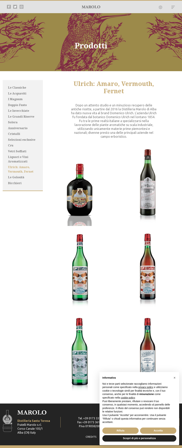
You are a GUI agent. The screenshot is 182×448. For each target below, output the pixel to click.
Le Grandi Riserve (21, 116)
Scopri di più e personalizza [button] (139, 438)
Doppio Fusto (18, 105)
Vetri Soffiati (17, 150)
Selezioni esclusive (22, 139)
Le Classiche (17, 87)
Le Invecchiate (19, 110)
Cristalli (14, 133)
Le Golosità (16, 176)
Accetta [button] (158, 430)
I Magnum (15, 99)
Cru (11, 144)
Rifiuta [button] (120, 430)
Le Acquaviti (17, 93)
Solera (13, 122)
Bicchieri (15, 181)
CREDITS (91, 436)
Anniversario (18, 127)
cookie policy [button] (128, 397)
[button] (174, 378)
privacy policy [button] (145, 387)
